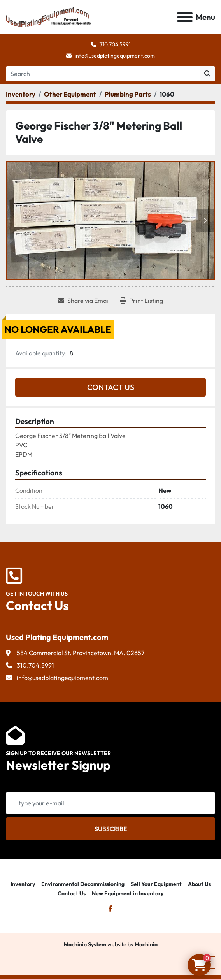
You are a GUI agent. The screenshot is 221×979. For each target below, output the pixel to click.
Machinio (146, 944)
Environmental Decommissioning (83, 884)
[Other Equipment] (70, 94)
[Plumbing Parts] (128, 94)
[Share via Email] (84, 300)
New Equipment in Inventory (127, 893)
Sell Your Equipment (156, 884)
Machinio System (85, 944)
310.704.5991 (115, 44)
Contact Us (110, 387)
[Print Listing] (141, 300)
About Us (199, 884)
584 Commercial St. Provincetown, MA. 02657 (80, 653)
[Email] (110, 803)
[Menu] (185, 17)
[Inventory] (20, 94)
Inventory (23, 884)
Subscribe (111, 829)
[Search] (103, 73)
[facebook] (110, 908)
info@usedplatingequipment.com (115, 55)
